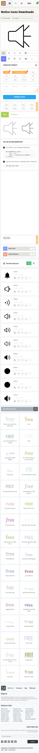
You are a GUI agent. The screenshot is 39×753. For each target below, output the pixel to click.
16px (6, 105)
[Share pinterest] (12, 741)
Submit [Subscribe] (33, 741)
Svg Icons (3, 3)
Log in (29, 3)
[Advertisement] (19, 202)
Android (24, 80)
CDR (24, 76)
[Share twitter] (9, 741)
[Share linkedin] (15, 741)
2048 (31, 108)
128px (32, 105)
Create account (17, 719)
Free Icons (19, 688)
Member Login (5, 719)
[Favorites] (22, 278)
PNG (33, 72)
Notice (7, 238)
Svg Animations (29, 711)
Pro (26, 59)
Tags (25, 688)
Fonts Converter (5, 711)
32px (15, 105)
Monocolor (7, 18)
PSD (33, 76)
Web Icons (32, 688)
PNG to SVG (4, 709)
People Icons (4, 715)
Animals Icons (5, 713)
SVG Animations (19, 72)
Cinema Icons (29, 715)
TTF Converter (29, 709)
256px (6, 108)
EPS (15, 76)
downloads (19, 97)
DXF (6, 80)
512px (15, 108)
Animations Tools (18, 711)
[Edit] (18, 278)
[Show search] (16, 3)
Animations (14, 114)
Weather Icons (29, 713)
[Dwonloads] (26, 278)
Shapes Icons (17, 717)
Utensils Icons (5, 717)
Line (15, 80)
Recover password (30, 719)
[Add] (15, 278)
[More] (29, 278)
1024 (23, 108)
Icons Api (27, 717)
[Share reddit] (5, 741)
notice (16, 272)
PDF (6, 76)
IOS (33, 80)
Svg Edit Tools (17, 709)
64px (23, 105)
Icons (5, 114)
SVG (6, 72)
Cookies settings (17, 721)
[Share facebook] (2, 741)
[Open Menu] (22, 3)
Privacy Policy (5, 721)
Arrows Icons (16, 713)
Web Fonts (10, 688)
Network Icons (17, 715)
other (17, 18)
